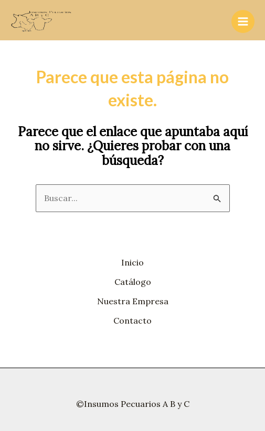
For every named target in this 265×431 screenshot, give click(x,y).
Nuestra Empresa (132, 301)
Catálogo (132, 282)
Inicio (132, 262)
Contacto (132, 320)
